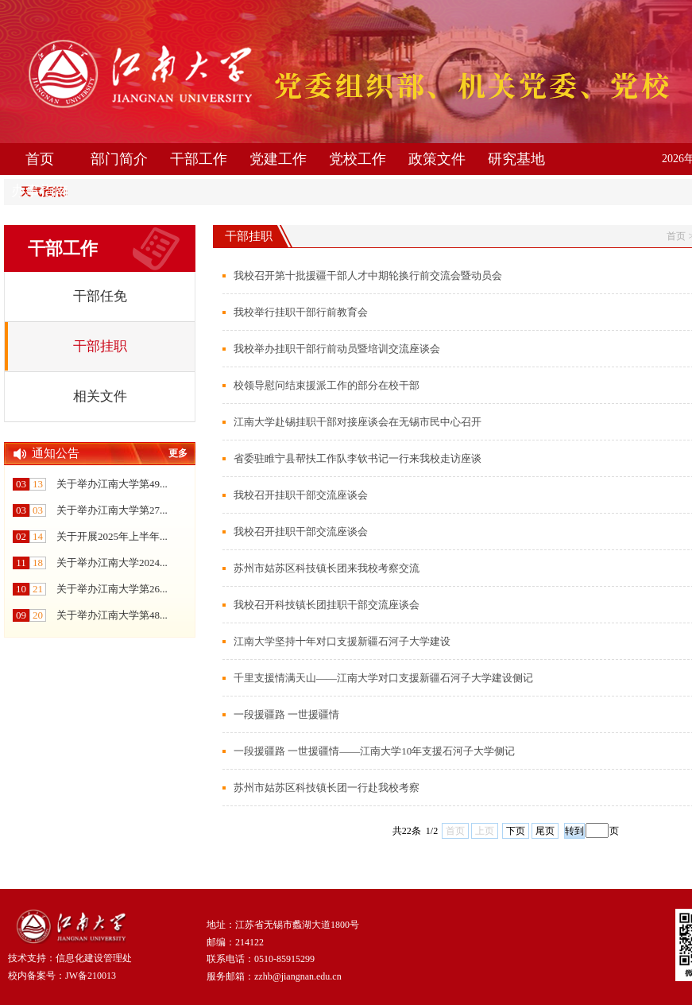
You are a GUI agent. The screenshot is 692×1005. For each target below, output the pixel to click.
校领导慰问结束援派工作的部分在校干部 (326, 385)
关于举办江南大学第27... (112, 510)
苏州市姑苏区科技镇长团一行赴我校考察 (326, 788)
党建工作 (278, 159)
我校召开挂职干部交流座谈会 (301, 495)
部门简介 (119, 159)
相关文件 (100, 396)
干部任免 (100, 296)
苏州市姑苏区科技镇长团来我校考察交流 (326, 568)
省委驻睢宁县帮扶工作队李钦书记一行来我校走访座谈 (357, 458)
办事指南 (39, 191)
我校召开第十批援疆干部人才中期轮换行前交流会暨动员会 (368, 275)
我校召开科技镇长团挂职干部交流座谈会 (326, 605)
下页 (515, 830)
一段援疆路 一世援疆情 (286, 714)
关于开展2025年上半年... (112, 536)
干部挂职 (100, 346)
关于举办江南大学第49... (112, 484)
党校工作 (357, 159)
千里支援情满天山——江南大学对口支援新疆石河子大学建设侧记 (383, 678)
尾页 (545, 830)
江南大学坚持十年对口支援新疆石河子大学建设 (342, 641)
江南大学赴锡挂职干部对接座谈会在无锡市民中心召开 (357, 422)
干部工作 (198, 159)
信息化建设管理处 (94, 958)
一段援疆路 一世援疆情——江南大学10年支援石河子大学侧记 (374, 751)
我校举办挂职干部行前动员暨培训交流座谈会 (337, 349)
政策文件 (437, 159)
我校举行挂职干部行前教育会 (301, 312)
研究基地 (516, 159)
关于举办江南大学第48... (112, 615)
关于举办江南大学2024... (112, 562)
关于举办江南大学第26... (112, 589)
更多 (177, 453)
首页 (39, 159)
